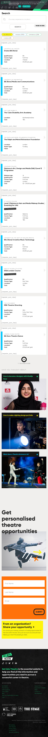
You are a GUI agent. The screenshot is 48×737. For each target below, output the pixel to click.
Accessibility (12, 725)
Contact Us (37, 691)
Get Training (5, 688)
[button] (7, 34)
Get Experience (6, 689)
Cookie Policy (12, 730)
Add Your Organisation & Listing (10, 695)
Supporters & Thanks (40, 688)
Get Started (5, 686)
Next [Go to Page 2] (24, 359)
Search (18, 27)
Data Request (12, 727)
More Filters (40, 25)
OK (20, 6)
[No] (46, 4)
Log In (3, 697)
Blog (3, 693)
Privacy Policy (12, 728)
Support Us (37, 686)
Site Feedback (38, 693)
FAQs (36, 689)
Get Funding (5, 691)
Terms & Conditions (14, 732)
